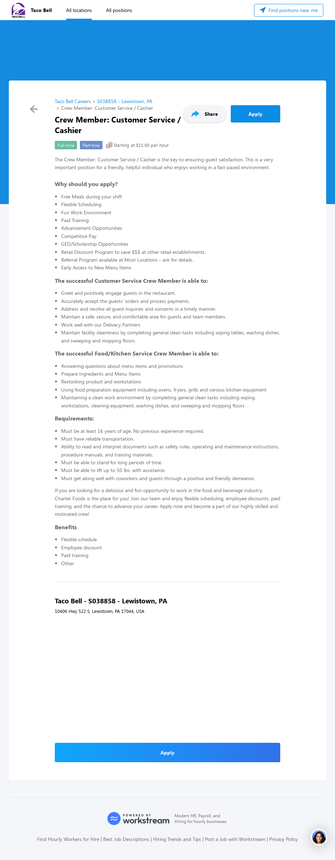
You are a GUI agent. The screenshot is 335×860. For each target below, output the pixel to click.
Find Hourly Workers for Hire (68, 839)
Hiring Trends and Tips (177, 839)
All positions (119, 10)
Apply (255, 114)
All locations (79, 10)
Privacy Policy (283, 839)
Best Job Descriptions (126, 839)
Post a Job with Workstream (235, 839)
